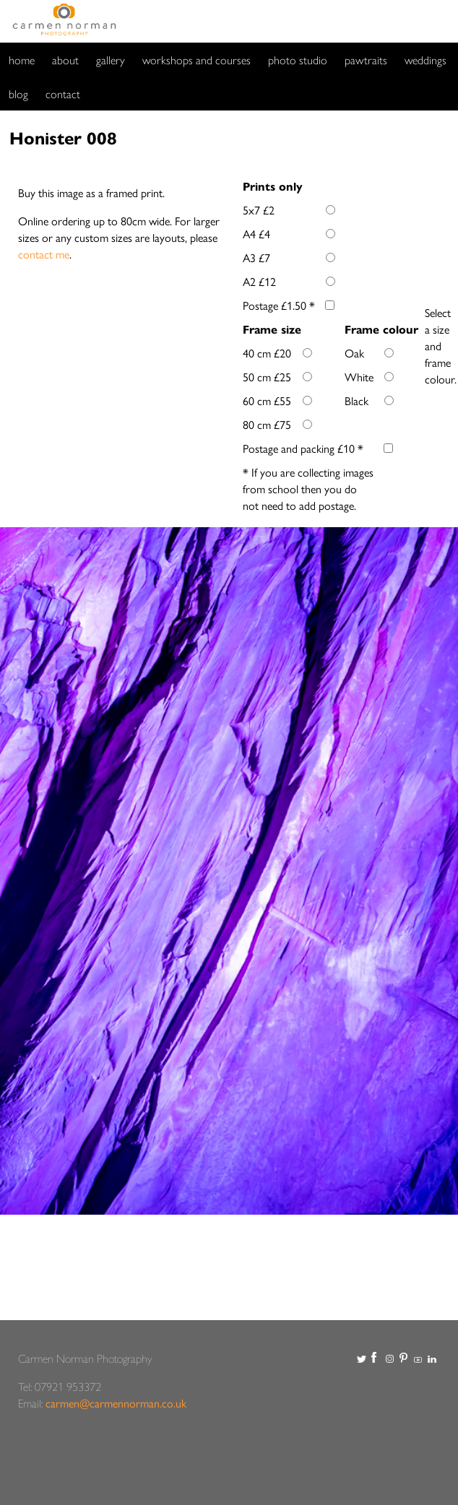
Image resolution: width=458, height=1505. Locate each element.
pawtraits (366, 59)
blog (18, 93)
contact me (43, 254)
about (65, 59)
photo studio (297, 59)
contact (63, 93)
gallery (110, 59)
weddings (425, 59)
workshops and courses (196, 59)
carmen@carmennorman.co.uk (116, 1403)
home (22, 59)
